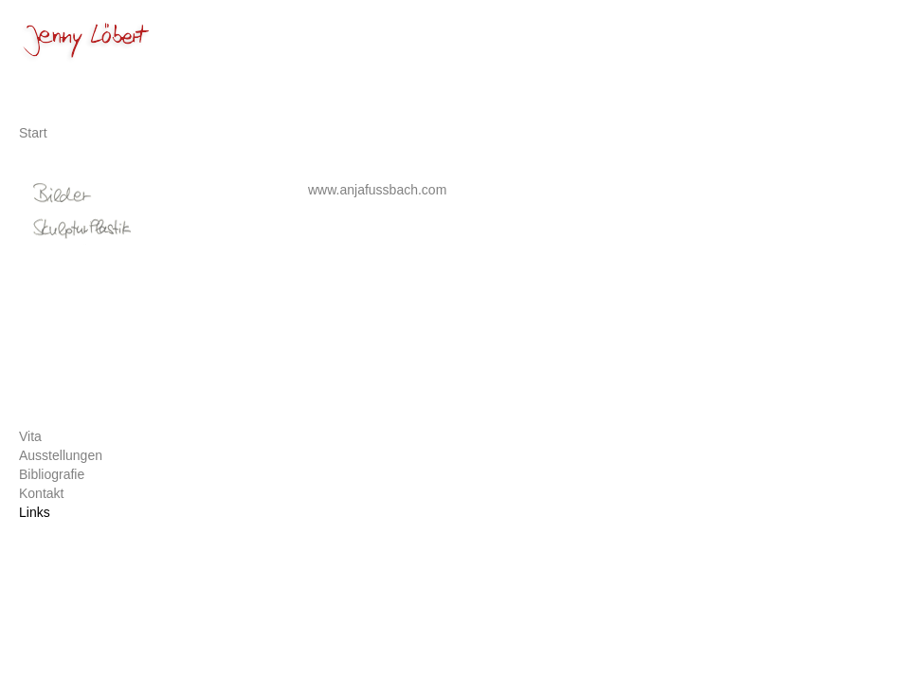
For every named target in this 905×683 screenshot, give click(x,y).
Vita (30, 436)
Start (33, 132)
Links (34, 512)
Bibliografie (51, 474)
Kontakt (41, 493)
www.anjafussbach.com (377, 189)
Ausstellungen (60, 455)
